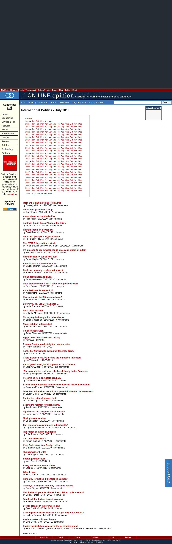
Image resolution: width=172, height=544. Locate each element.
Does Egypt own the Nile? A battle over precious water (50, 283)
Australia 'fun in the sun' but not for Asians (44, 223)
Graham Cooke (33, 380)
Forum (55, 90)
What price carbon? (33, 310)
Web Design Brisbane (78, 542)
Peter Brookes (32, 246)
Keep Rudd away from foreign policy (41, 445)
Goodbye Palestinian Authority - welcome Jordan (48, 485)
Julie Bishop (31, 400)
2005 (27, 177)
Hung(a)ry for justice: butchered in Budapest (45, 479)
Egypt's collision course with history (41, 337)
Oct (71, 124)
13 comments (60, 266)
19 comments (57, 421)
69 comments (62, 320)
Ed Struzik (31, 353)
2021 (27, 134)
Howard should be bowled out (38, 230)
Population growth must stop (37, 209)
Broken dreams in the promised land (41, 506)
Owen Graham (51, 246)
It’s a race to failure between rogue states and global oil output (54, 250)
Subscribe (42, 102)
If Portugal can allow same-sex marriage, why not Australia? (53, 512)
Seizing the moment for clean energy (41, 405)
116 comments (62, 367)
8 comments (56, 293)
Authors (6, 153)
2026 (27, 121)
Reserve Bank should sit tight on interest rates (46, 344)
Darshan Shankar (75, 528)
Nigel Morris (31, 293)
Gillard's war (29, 472)
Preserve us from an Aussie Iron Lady (42, 378)
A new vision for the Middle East (39, 216)
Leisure (5, 137)
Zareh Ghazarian (34, 320)
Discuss (78, 537)
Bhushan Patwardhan (36, 528)
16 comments (63, 313)
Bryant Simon (32, 394)
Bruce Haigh (32, 259)
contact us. (12, 194)
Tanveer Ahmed (33, 272)
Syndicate (98, 102)
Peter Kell (30, 225)
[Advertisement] (43, 44)
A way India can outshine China (39, 465)
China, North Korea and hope (37, 277)
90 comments (61, 515)
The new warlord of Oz (34, 452)
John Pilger (31, 434)
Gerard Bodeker (54, 528)
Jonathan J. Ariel (34, 481)
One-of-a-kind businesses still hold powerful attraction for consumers (58, 391)
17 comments (61, 272)
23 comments (55, 219)
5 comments (57, 286)
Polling (68, 90)
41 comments (55, 225)
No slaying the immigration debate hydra (43, 317)
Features (6, 126)
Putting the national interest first (39, 398)
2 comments (62, 205)
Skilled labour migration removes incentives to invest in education (56, 384)
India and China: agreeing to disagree (42, 203)
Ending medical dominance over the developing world (50, 526)
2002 (27, 185)
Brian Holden (32, 421)
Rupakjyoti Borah (34, 205)
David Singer (32, 488)
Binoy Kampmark (34, 373)
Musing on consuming (34, 418)
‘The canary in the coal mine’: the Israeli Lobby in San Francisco (55, 371)
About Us (43, 537)
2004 (27, 180)
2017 (27, 145)
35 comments (59, 474)
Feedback (65, 102)
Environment (8, 122)
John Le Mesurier (34, 313)
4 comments (70, 427)
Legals (76, 102)
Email (31, 102)
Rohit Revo (31, 232)
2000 (27, 191)
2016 (27, 148)
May (50, 121)
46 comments (61, 326)
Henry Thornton (33, 347)
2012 (27, 159)
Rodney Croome (33, 515)
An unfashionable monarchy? (38, 290)
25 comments (58, 212)
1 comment (77, 246)
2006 (27, 175)
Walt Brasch (31, 461)
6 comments (59, 448)
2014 (27, 153)
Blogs (61, 90)
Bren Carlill (31, 508)
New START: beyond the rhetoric (39, 243)
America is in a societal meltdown (40, 263)
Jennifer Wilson (33, 367)
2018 (27, 142)
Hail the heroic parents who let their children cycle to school (53, 492)
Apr (46, 121)
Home (4, 114)
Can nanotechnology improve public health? (45, 425)
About (74, 90)
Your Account (30, 90)
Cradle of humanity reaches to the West (43, 270)
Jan (33, 121)
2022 (27, 132)
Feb (37, 121)
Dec (80, 124)
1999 (27, 193)
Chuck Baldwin (33, 266)
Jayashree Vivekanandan (38, 427)
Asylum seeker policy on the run (39, 519)
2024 (27, 126)
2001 (27, 188)
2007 (27, 172)
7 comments (58, 414)
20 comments (59, 252)
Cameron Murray (34, 387)
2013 (27, 156)
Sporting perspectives (34, 459)
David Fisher (32, 414)
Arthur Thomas (33, 333)
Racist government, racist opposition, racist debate (49, 364)
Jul (58, 124)
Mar (42, 121)
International (8, 133)
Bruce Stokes (32, 299)
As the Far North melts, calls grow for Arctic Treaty (48, 351)
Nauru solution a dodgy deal (37, 324)
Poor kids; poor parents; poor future (41, 236)
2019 (27, 140)
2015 (27, 151)
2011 (27, 161)
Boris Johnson (32, 495)
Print (23, 102)
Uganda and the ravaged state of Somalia (44, 411)
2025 (27, 124)
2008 (27, 169)
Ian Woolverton (33, 360)
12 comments (61, 373)
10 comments (60, 333)
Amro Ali (30, 340)
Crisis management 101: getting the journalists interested (52, 358)
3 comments (59, 299)
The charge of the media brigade (39, 432)
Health (5, 129)
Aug (62, 124)
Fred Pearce (32, 286)
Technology (7, 149)
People (5, 141)
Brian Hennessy (33, 279)
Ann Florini (31, 407)
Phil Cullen (31, 239)
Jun (54, 124)
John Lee (30, 468)
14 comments (62, 387)
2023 (27, 129)
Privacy (86, 102)
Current (28, 118)
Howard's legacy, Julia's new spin (40, 257)
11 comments (57, 232)
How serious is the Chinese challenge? (42, 297)
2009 (27, 167)
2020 (27, 137)
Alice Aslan (31, 219)
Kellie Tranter (32, 306)
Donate (21, 90)
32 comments (57, 239)
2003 (27, 183)
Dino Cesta (31, 522)
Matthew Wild (32, 252)
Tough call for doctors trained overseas (43, 499)
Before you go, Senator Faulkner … (41, 304)
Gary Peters (31, 212)
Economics (7, 118)
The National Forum (9, 90)
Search (60, 537)
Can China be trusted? (34, 438)
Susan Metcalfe (33, 326)
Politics (5, 145)
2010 (27, 164)
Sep (67, 124)
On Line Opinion (44, 90)
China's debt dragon (33, 331)
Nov (75, 124)
